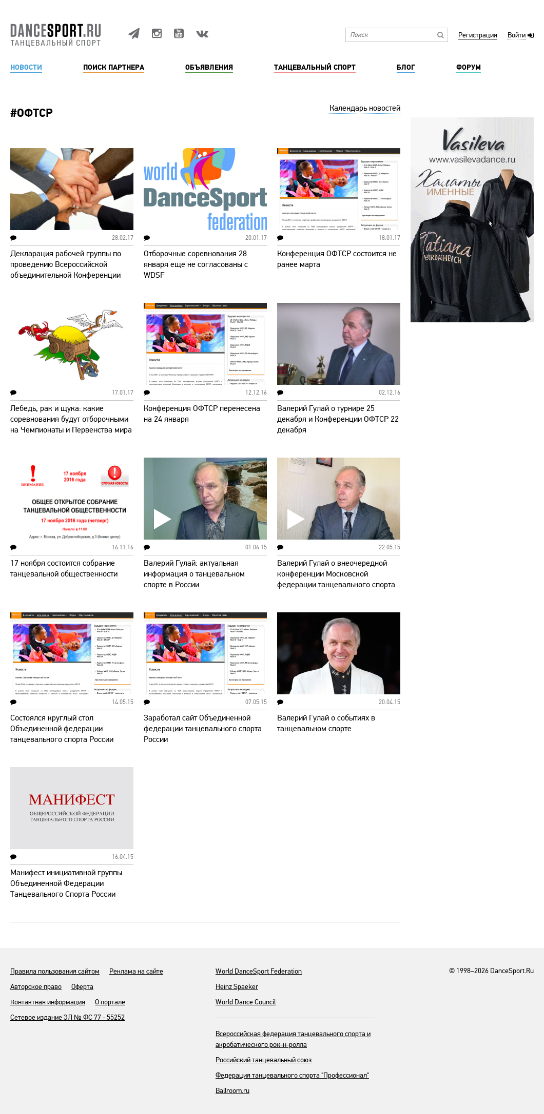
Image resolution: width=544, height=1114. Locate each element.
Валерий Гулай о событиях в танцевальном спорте (326, 723)
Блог (406, 67)
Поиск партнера (113, 67)
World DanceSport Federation (259, 971)
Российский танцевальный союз (264, 1060)
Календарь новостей (364, 108)
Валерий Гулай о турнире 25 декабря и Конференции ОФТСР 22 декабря (338, 419)
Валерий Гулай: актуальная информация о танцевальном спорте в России (194, 574)
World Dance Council (246, 1002)
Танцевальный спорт (315, 67)
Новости (26, 67)
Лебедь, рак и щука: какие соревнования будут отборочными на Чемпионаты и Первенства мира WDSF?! (71, 424)
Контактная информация (47, 1002)
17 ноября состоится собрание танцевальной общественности (64, 568)
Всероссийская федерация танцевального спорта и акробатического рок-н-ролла (293, 1039)
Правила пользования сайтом (55, 971)
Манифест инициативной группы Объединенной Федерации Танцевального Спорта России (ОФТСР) (66, 889)
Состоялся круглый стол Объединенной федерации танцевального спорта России (61, 729)
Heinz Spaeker (237, 986)
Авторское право (36, 986)
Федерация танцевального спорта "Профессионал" (292, 1075)
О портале (110, 1002)
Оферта (82, 986)
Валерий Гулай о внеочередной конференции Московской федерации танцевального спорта (336, 574)
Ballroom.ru (232, 1090)
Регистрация (477, 35)
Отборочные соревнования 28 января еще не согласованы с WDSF (196, 264)
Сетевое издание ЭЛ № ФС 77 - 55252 (67, 1017)
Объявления (209, 67)
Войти (517, 35)
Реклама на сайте (136, 971)
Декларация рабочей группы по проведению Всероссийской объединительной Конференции (65, 264)
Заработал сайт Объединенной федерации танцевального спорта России (203, 729)
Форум (468, 67)
